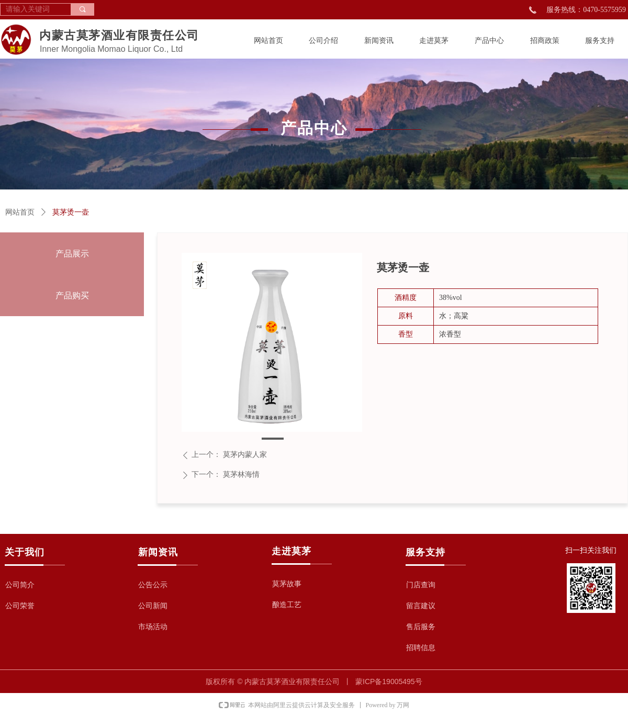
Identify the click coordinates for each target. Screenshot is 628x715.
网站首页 (20, 212)
